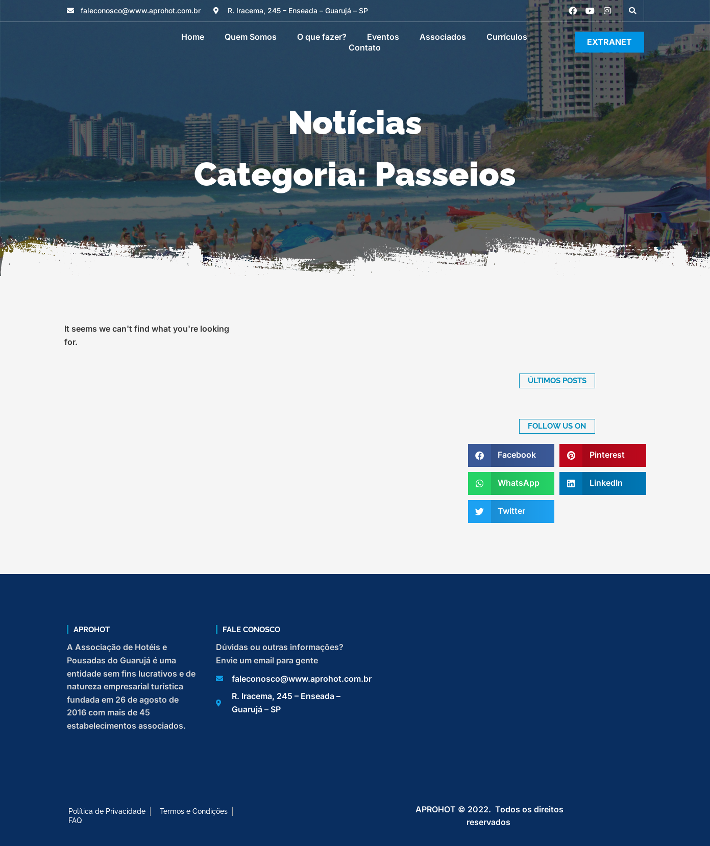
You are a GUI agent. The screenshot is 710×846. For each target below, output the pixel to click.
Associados (443, 37)
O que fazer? (322, 37)
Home (192, 37)
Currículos (506, 37)
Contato (365, 47)
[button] (632, 11)
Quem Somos (251, 37)
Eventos (383, 37)
